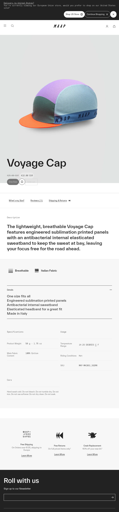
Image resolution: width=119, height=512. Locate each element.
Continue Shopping (97, 14)
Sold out (31, 182)
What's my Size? (16, 200)
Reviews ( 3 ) (37, 200)
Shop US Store (74, 14)
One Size (13, 182)
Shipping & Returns (60, 200)
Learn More (26, 455)
